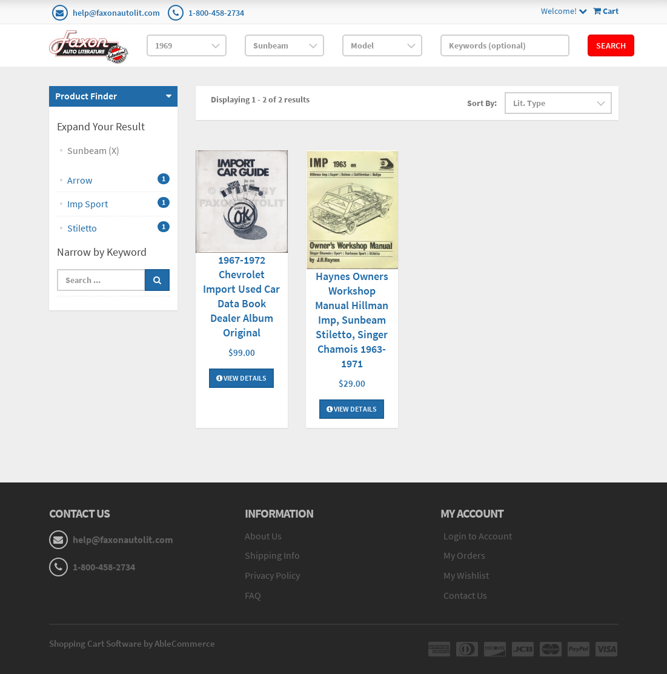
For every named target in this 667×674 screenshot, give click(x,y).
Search (611, 45)
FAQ (253, 595)
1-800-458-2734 (216, 12)
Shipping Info (272, 555)
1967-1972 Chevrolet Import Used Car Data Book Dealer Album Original (241, 296)
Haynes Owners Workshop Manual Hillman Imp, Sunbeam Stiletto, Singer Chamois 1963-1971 (351, 319)
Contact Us (465, 595)
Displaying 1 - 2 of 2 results (260, 99)
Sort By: (482, 103)
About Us (263, 536)
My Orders (464, 555)
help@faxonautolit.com (116, 12)
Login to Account (477, 536)
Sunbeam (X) (93, 150)
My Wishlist (466, 575)
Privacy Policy (272, 575)
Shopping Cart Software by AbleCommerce (132, 643)
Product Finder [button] (86, 96)
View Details (241, 377)
